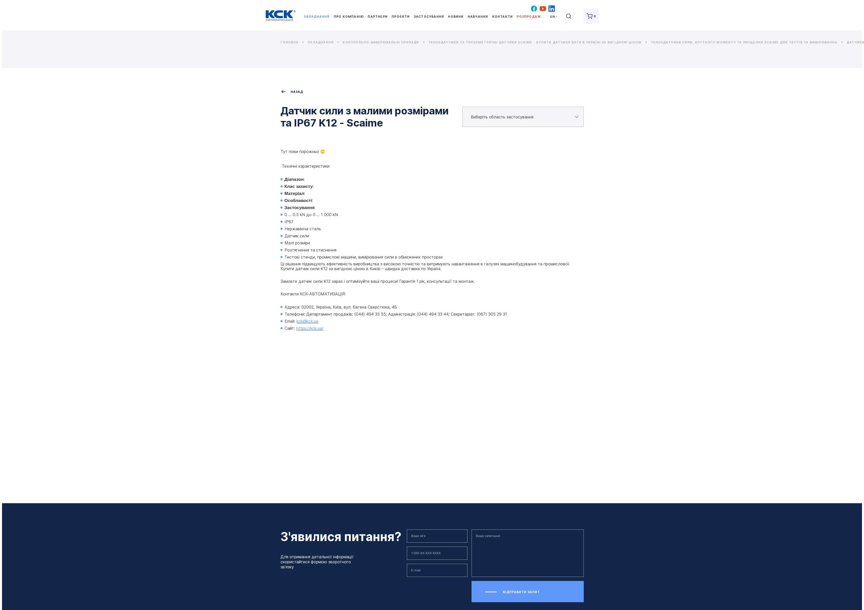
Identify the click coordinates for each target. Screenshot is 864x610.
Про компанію (349, 16)
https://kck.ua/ (309, 328)
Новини (455, 16)
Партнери (378, 16)
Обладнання (317, 16)
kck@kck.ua (307, 321)
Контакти (502, 16)
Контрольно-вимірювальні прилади (383, 42)
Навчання (478, 16)
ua (552, 16)
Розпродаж (529, 16)
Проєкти (401, 16)
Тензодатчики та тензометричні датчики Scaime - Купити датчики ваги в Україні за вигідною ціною (537, 42)
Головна (292, 42)
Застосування (429, 16)
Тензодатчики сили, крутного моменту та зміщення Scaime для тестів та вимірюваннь (747, 42)
